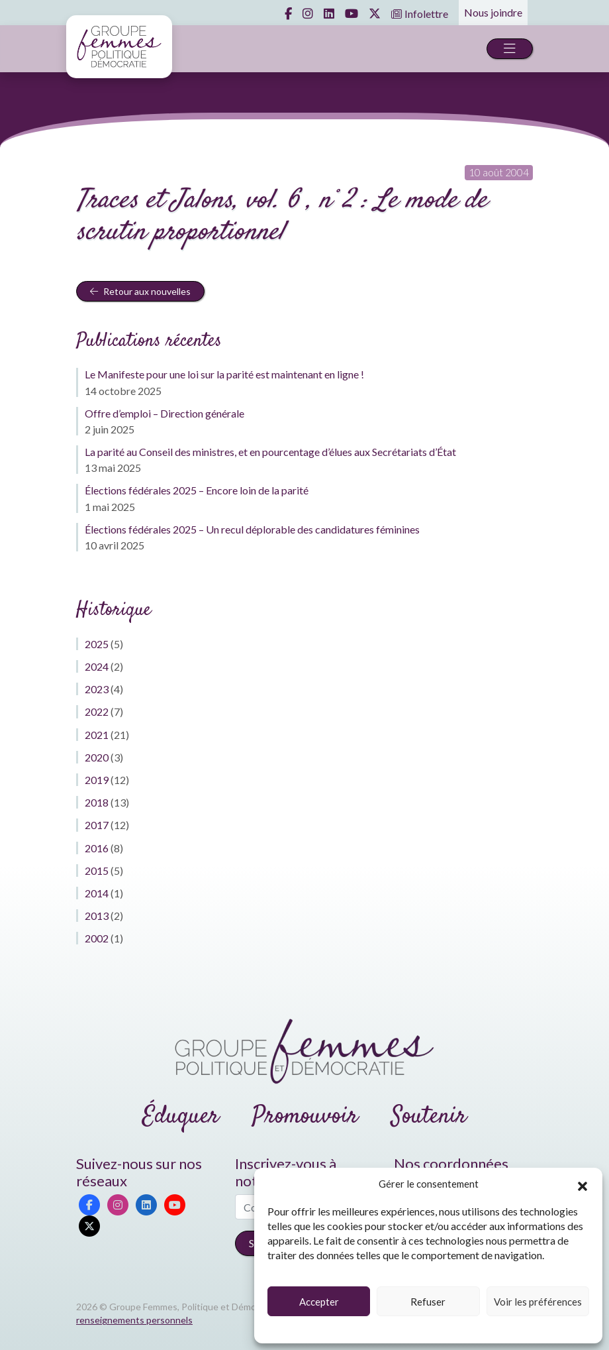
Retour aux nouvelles (140, 291)
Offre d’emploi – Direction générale (164, 413)
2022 (97, 711)
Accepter (319, 1302)
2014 (97, 893)
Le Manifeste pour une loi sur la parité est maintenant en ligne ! (224, 374)
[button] (582, 1184)
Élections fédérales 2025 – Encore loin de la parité (196, 490)
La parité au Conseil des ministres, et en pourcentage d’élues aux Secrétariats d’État (270, 451)
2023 (97, 689)
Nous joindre (493, 12)
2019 (97, 779)
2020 (97, 757)
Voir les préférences (538, 1302)
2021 (97, 734)
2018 (97, 802)
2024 (97, 666)
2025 (97, 644)
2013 (97, 915)
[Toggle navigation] (510, 48)
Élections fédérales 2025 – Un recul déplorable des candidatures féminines (252, 529)
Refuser (427, 1302)
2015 (97, 870)
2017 (97, 824)
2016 (97, 848)
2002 (97, 938)
